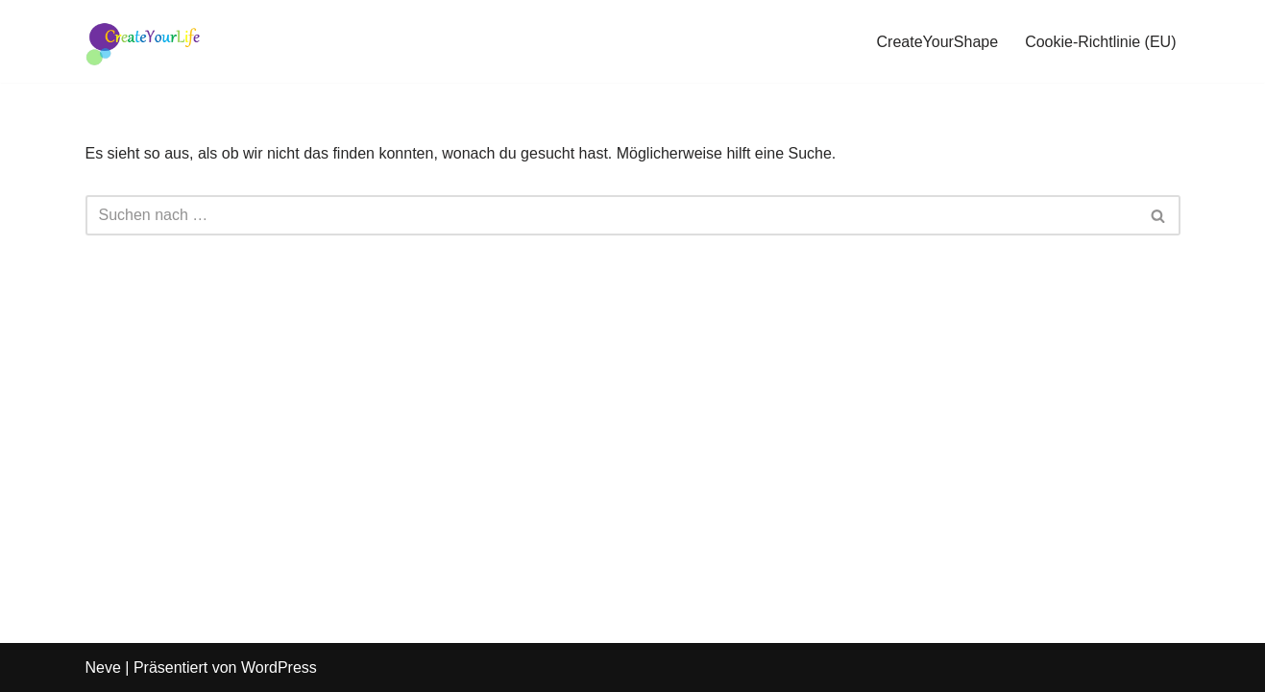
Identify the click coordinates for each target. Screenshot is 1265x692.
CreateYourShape (938, 42)
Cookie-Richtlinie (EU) (1100, 42)
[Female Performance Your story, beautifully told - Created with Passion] (143, 41)
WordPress (279, 667)
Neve (103, 667)
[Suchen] (611, 215)
